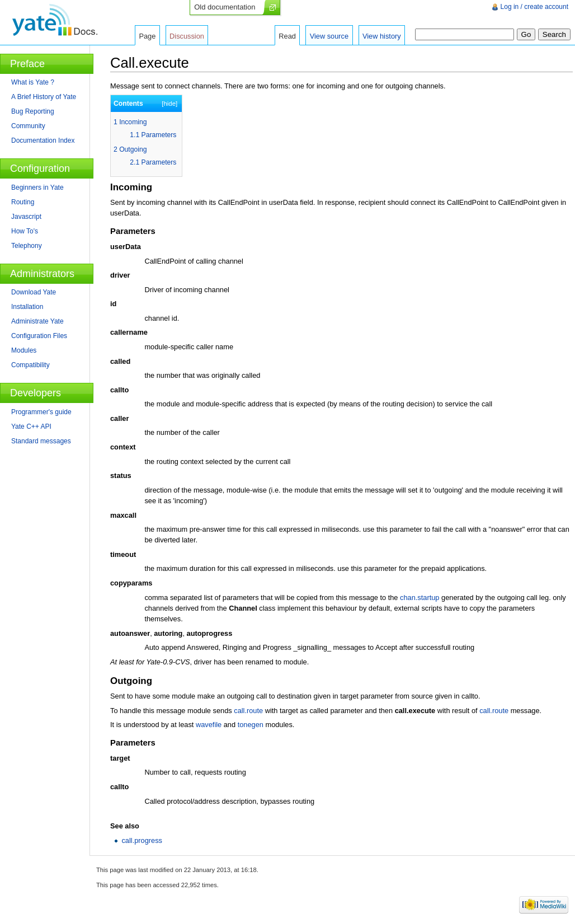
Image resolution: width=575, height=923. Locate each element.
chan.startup (419, 597)
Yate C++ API (31, 426)
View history (381, 36)
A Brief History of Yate (43, 97)
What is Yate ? (32, 82)
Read (287, 36)
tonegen (250, 724)
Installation (27, 307)
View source (329, 36)
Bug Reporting (32, 111)
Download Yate (33, 292)
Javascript (26, 217)
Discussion (186, 36)
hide (169, 103)
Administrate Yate (37, 321)
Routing (22, 202)
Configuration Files (39, 336)
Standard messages (41, 441)
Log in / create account (534, 7)
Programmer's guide (41, 412)
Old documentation (224, 7)
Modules (23, 350)
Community (28, 126)
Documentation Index (42, 140)
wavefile (208, 724)
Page (147, 36)
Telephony (26, 246)
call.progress (141, 840)
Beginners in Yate (37, 187)
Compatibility (30, 365)
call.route (248, 710)
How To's (24, 231)
